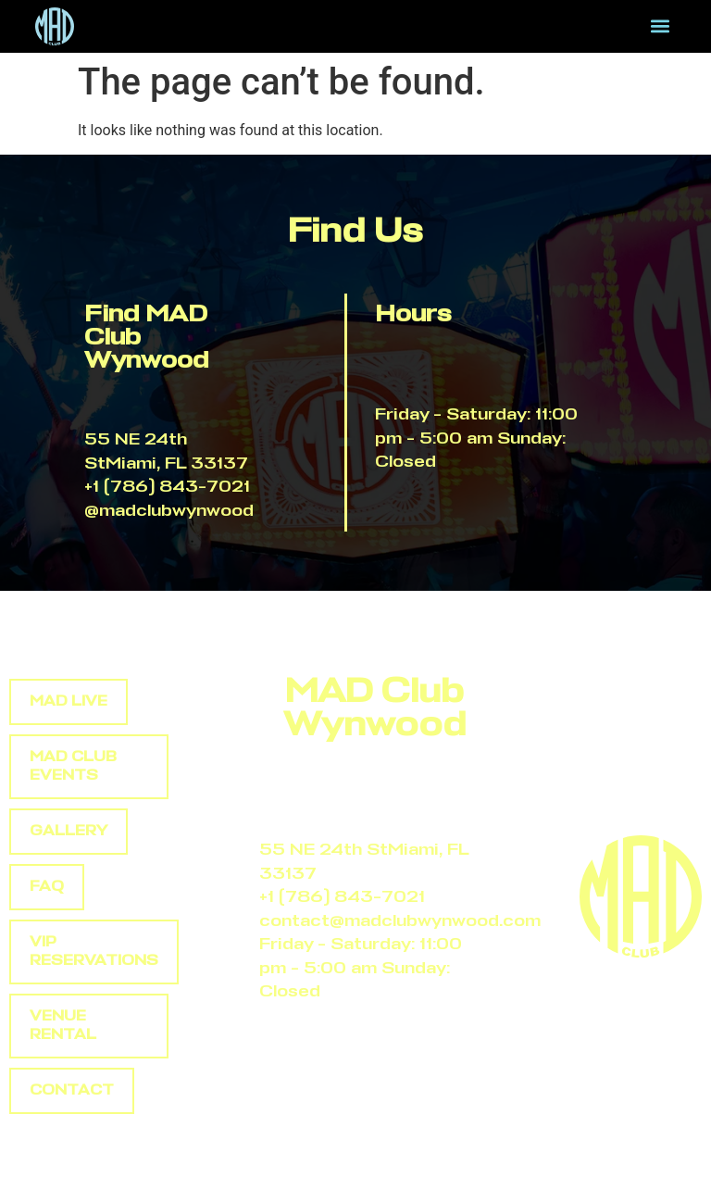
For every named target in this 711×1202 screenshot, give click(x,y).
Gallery (68, 831)
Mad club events (73, 766)
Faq (47, 886)
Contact (72, 1090)
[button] (660, 26)
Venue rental (63, 1026)
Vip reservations (94, 951)
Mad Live (68, 701)
